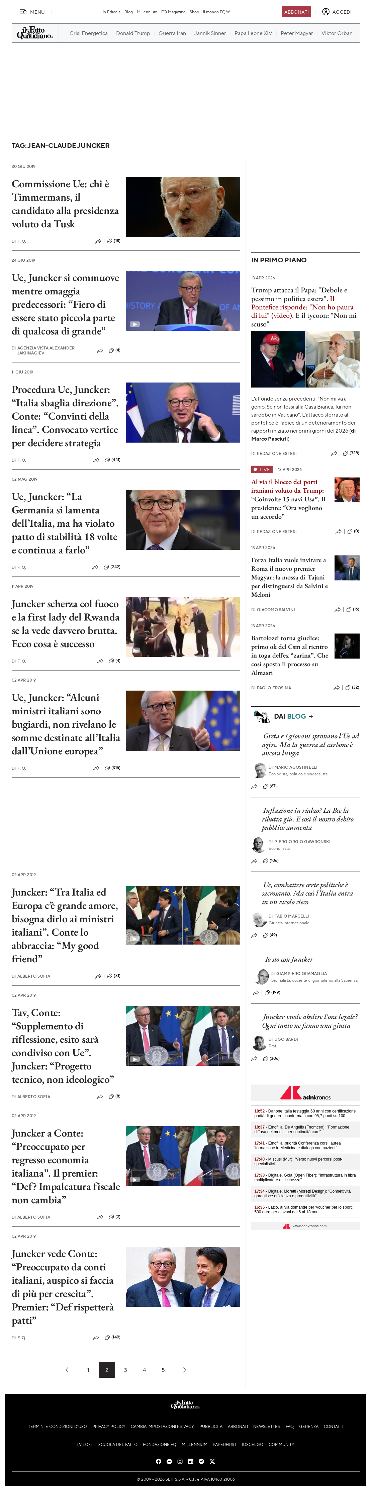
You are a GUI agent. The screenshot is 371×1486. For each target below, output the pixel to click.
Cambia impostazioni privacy (162, 1426)
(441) (112, 460)
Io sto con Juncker (289, 959)
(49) (270, 935)
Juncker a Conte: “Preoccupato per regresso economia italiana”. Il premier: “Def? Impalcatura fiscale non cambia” (66, 1166)
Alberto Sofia (31, 976)
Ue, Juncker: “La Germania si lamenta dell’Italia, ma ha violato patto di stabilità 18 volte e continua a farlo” (65, 523)
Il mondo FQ (217, 11)
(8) (114, 1096)
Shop (194, 12)
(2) (114, 1217)
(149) (112, 1337)
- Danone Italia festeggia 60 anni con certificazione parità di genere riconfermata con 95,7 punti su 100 (305, 1113)
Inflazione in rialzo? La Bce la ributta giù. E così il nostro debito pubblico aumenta (308, 818)
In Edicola (111, 12)
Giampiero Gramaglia (299, 973)
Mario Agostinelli (293, 767)
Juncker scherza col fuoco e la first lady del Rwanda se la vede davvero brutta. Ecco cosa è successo (66, 623)
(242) (112, 567)
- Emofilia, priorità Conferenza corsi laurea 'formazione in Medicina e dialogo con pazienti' (298, 1145)
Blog (128, 12)
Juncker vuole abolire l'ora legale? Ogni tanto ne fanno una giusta (310, 1021)
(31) (113, 976)
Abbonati (296, 12)
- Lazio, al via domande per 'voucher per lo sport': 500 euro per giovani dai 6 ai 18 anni (304, 1209)
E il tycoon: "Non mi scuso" (304, 319)
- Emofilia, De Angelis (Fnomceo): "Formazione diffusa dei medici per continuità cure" (302, 1129)
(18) (113, 241)
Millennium (147, 12)
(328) (351, 453)
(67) (270, 786)
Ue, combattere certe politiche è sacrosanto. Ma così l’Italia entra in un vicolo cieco (307, 893)
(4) (114, 350)
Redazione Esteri (274, 453)
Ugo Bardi (283, 1039)
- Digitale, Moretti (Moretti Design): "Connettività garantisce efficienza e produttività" (303, 1193)
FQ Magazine (173, 12)
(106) (271, 860)
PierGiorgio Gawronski (300, 841)
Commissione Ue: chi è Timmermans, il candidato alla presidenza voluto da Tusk (65, 204)
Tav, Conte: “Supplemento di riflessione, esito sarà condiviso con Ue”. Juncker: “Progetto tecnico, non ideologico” (63, 1045)
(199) (272, 992)
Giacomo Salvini (273, 609)
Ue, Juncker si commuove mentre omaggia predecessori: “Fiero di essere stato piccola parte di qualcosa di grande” (65, 304)
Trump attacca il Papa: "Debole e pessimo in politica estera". (299, 294)
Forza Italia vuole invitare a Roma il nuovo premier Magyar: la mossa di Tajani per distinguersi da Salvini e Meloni (289, 577)
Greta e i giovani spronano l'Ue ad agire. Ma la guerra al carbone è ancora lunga (311, 744)
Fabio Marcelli (289, 916)
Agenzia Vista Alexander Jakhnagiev (43, 350)
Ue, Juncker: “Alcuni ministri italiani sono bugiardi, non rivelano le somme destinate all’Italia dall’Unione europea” (66, 724)
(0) (353, 531)
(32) (352, 687)
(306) (271, 1058)
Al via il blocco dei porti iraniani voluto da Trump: (287, 486)
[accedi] (336, 11)
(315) (112, 768)
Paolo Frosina (271, 687)
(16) (353, 609)
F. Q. (19, 241)
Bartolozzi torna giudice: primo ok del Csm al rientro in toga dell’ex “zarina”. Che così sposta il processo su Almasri (289, 655)
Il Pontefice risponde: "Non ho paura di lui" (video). (302, 307)
